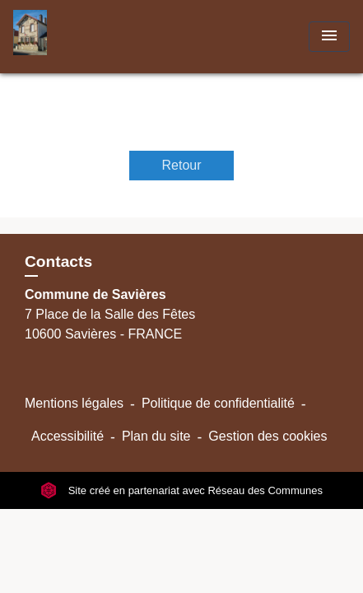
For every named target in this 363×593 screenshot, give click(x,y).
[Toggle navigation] (329, 36)
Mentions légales (74, 403)
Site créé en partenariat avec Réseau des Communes (181, 490)
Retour (181, 165)
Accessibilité (67, 436)
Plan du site (156, 436)
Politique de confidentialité (218, 403)
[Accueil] (75, 37)
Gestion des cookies (267, 436)
